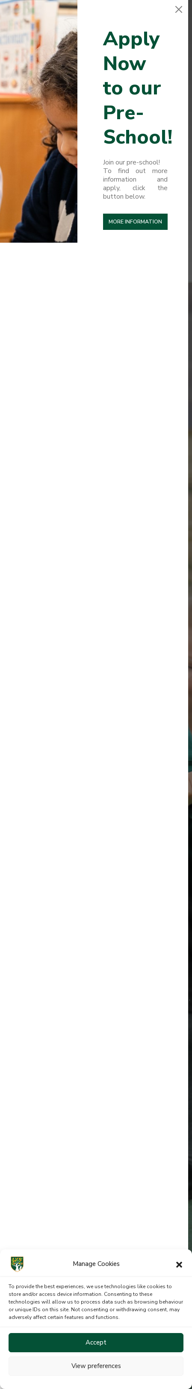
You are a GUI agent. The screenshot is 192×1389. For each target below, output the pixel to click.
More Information (135, 221)
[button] (179, 1264)
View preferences (96, 1366)
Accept (96, 1342)
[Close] (179, 9)
